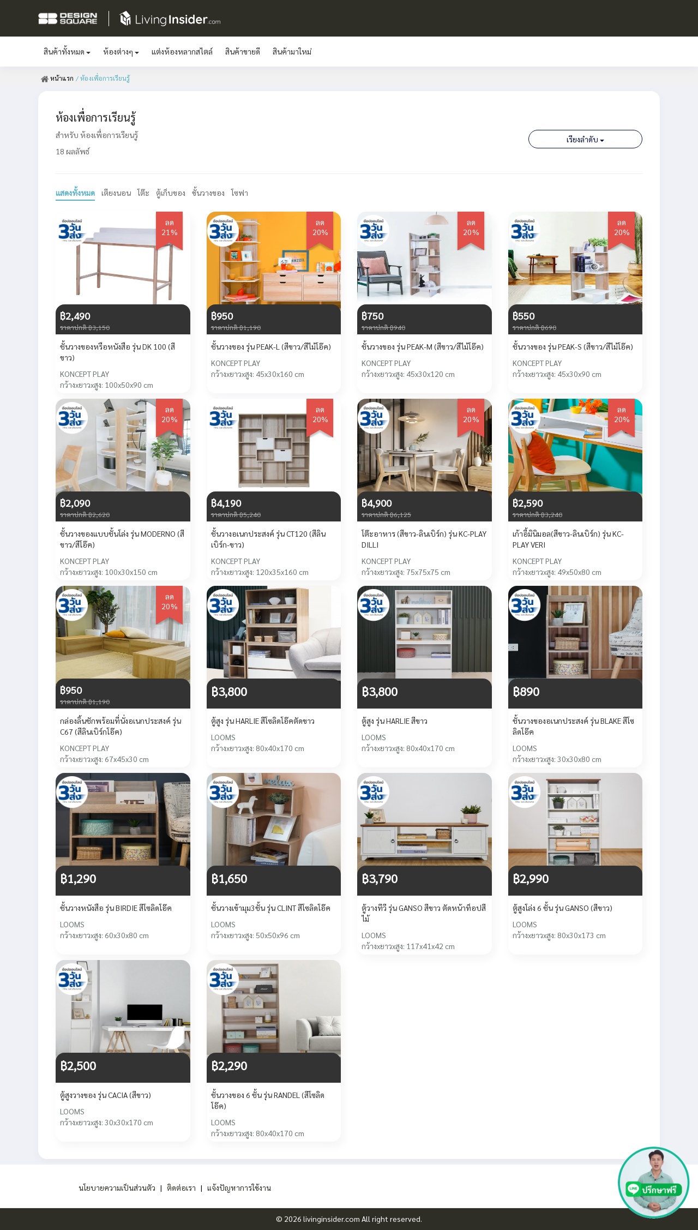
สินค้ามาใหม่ (292, 51)
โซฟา (240, 192)
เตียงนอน (116, 192)
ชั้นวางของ (208, 192)
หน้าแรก (57, 78)
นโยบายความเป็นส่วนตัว (116, 1187)
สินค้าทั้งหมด (67, 51)
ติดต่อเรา (180, 1187)
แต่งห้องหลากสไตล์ (182, 51)
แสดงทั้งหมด (75, 192)
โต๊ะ (143, 192)
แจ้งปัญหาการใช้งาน (239, 1187)
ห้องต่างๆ (121, 51)
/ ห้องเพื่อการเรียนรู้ (102, 78)
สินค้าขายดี (242, 51)
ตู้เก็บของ (170, 192)
